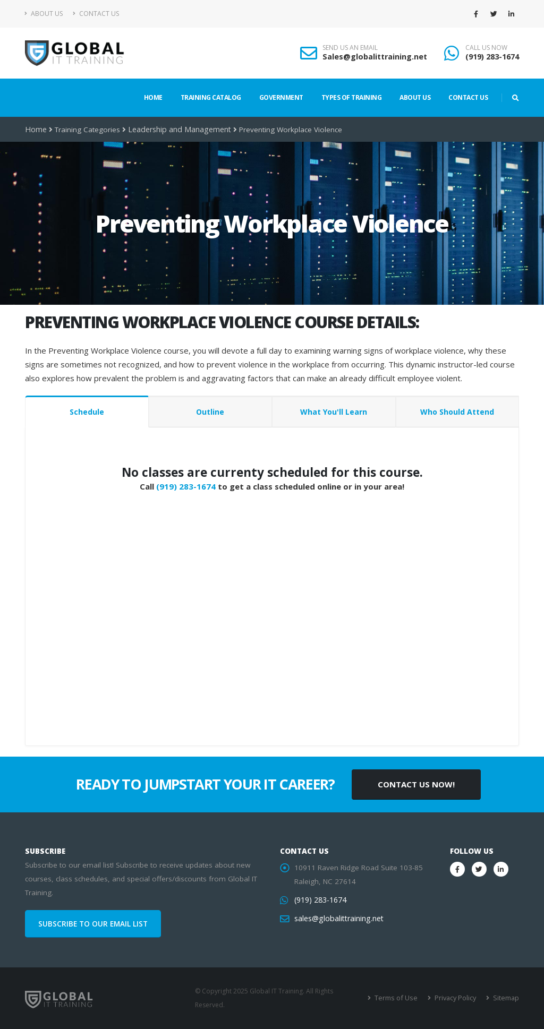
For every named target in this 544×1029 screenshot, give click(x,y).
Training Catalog (211, 97)
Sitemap (506, 997)
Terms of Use (399, 997)
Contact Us (96, 13)
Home (153, 97)
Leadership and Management (176, 129)
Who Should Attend (457, 412)
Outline (210, 412)
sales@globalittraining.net (337, 918)
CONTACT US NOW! (416, 784)
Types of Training (351, 97)
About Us (44, 13)
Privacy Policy (457, 997)
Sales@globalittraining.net (374, 57)
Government (281, 97)
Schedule (87, 412)
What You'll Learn (333, 412)
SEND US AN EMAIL (350, 48)
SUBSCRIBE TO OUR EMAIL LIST (93, 924)
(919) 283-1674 (492, 57)
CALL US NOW (486, 48)
